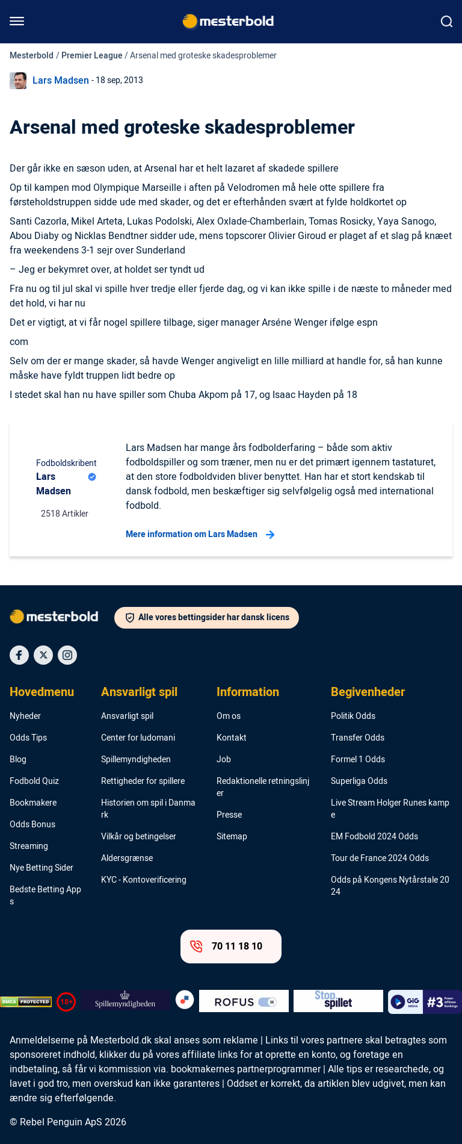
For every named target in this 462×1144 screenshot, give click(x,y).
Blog (18, 760)
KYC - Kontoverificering (143, 880)
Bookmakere (33, 803)
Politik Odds (353, 716)
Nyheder (25, 716)
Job (224, 760)
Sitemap (232, 837)
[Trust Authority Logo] (125, 1002)
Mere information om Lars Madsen (200, 534)
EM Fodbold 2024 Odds (374, 837)
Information (248, 692)
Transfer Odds (357, 738)
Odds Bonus (32, 825)
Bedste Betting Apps (45, 896)
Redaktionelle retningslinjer (263, 788)
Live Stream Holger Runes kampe (390, 809)
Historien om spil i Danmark (148, 809)
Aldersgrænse (127, 859)
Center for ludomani (138, 738)
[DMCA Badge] (26, 1002)
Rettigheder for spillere (143, 782)
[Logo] (62, 619)
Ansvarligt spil (139, 692)
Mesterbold (32, 55)
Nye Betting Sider (41, 868)
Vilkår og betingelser (138, 837)
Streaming (29, 847)
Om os (229, 716)
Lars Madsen (60, 80)
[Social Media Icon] (19, 655)
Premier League (92, 55)
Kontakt (232, 738)
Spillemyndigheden (136, 760)
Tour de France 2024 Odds (380, 859)
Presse (229, 815)
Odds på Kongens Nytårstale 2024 (390, 886)
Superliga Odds (359, 782)
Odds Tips (28, 738)
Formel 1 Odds (358, 760)
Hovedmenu (42, 692)
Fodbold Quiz (34, 782)
